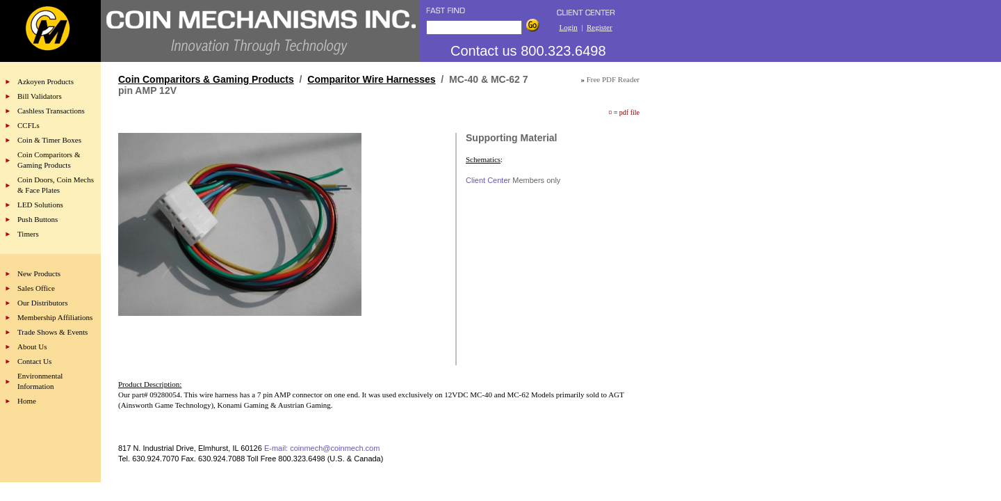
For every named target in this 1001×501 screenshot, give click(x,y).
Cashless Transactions (51, 110)
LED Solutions (40, 204)
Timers (28, 234)
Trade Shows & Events (52, 332)
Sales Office (36, 288)
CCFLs (28, 125)
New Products (38, 273)
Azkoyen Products (45, 81)
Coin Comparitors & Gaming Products (206, 79)
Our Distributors (42, 303)
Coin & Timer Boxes (49, 140)
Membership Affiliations (54, 317)
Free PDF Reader (613, 79)
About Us (32, 346)
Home (26, 401)
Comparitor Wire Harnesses (371, 79)
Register (599, 27)
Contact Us (34, 361)
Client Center (488, 180)
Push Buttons (37, 219)
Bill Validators (39, 96)
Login (568, 27)
